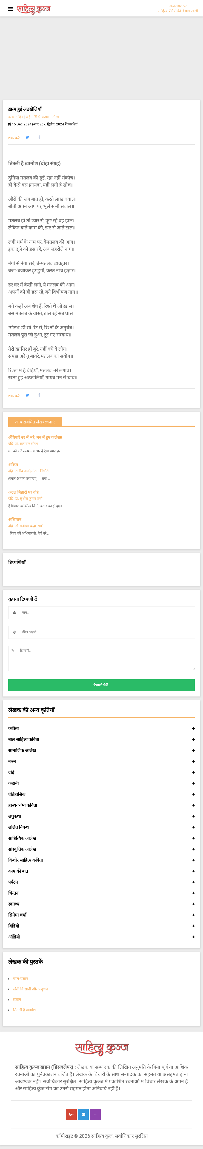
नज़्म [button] (101, 761)
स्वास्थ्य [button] (101, 904)
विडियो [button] (101, 926)
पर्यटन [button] (101, 882)
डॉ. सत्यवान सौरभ (46, 117)
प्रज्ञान (17, 999)
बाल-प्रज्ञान (20, 978)
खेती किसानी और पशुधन (30, 989)
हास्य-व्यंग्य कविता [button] (101, 805)
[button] (27, 137)
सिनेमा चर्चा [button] (101, 915)
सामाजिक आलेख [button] (101, 750)
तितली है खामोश (24, 1010)
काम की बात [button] (101, 871)
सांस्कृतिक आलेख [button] (101, 849)
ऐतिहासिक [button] (101, 794)
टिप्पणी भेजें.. (101, 685)
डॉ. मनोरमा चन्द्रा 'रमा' (29, 526)
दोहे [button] (101, 772)
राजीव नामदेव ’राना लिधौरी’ (32, 471)
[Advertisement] (101, 58)
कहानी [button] (101, 783)
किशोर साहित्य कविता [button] (101, 860)
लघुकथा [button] (101, 816)
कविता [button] (101, 728)
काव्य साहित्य (16, 117)
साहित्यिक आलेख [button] (101, 838)
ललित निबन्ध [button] (101, 827)
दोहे (28, 117)
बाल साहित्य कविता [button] (101, 739)
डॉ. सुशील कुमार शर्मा (28, 498)
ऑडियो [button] (101, 937)
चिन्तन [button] (101, 893)
